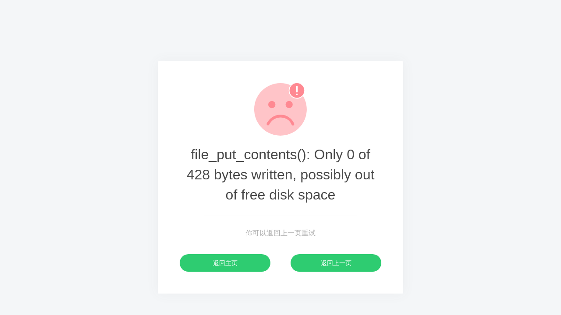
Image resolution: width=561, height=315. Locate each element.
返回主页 (225, 262)
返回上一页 (336, 262)
